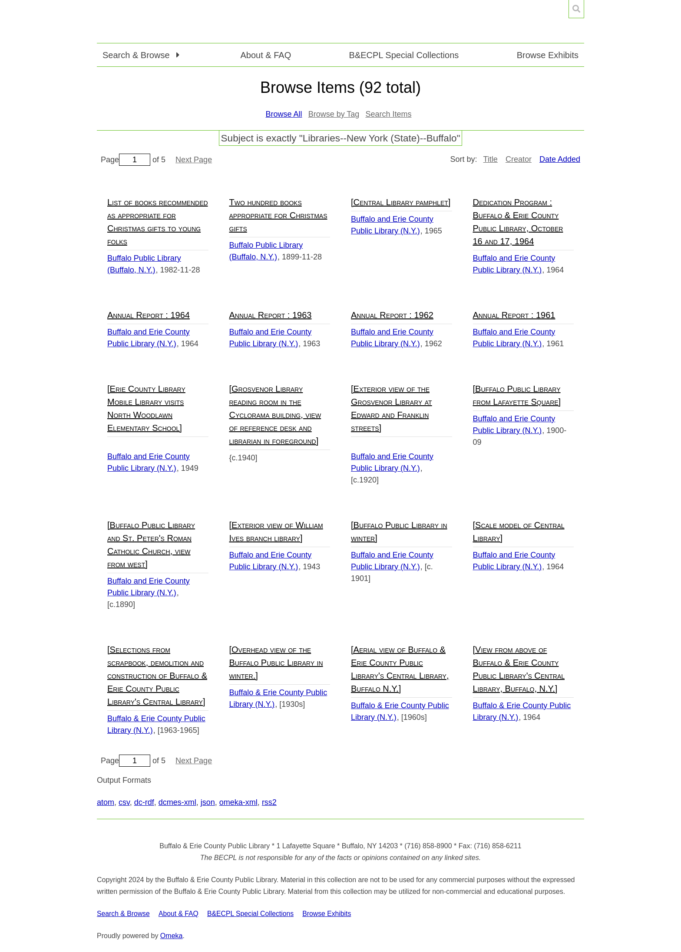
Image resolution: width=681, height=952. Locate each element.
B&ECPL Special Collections (404, 55)
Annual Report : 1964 (148, 315)
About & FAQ (265, 55)
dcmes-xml (177, 802)
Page (125, 159)
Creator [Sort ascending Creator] (519, 159)
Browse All (284, 114)
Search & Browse (123, 913)
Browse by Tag (334, 114)
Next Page (193, 159)
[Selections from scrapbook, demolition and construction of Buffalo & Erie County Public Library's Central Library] (157, 675)
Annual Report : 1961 (514, 315)
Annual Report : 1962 (392, 315)
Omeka (171, 935)
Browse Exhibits (548, 55)
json (208, 802)
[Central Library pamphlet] (400, 202)
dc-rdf (144, 802)
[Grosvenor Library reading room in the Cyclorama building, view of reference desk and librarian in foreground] (275, 415)
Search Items (388, 114)
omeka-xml (238, 802)
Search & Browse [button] (137, 55)
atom (105, 802)
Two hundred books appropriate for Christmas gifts (278, 215)
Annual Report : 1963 (270, 315)
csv (124, 802)
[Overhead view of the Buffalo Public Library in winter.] (276, 662)
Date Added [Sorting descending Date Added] (559, 159)
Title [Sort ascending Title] (490, 159)
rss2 (269, 802)
